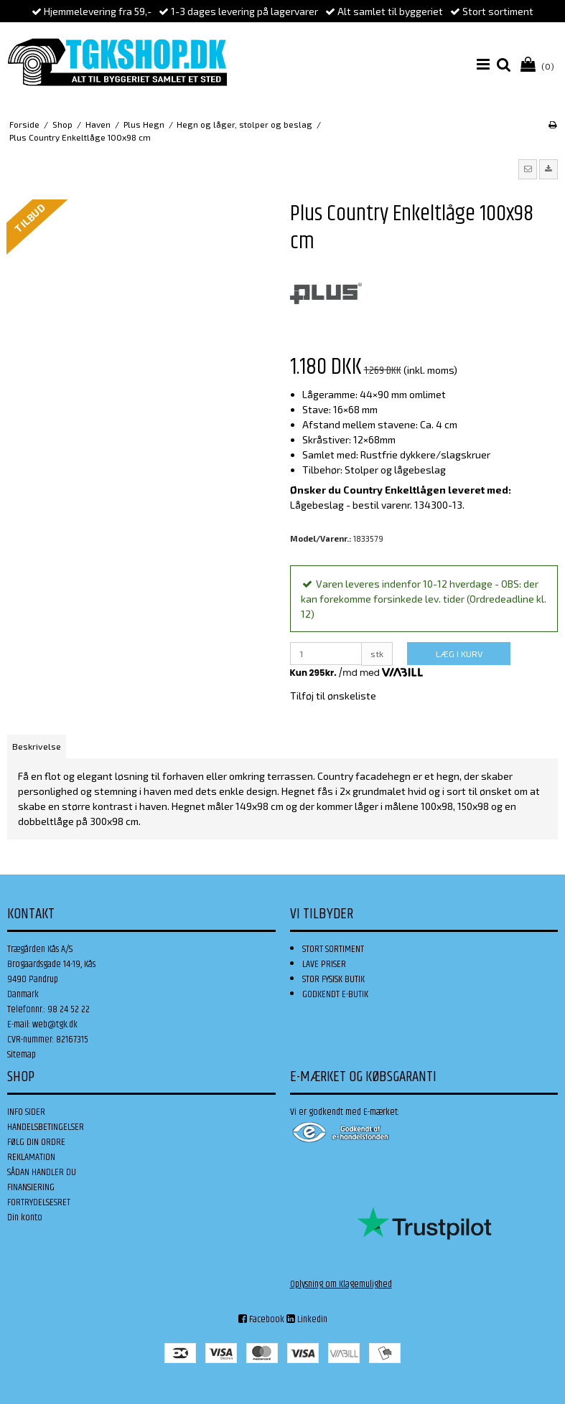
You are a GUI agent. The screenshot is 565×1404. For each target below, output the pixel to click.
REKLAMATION (31, 1157)
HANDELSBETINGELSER (45, 1127)
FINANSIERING (31, 1187)
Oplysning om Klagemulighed (341, 1284)
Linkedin (306, 1319)
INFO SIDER (26, 1112)
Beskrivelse (36, 746)
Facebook (261, 1319)
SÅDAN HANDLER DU (41, 1172)
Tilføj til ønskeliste (333, 695)
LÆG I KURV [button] (459, 654)
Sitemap (21, 1055)
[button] (527, 169)
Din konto (24, 1217)
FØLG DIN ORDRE (36, 1142)
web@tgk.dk (55, 1024)
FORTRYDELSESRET (38, 1202)
